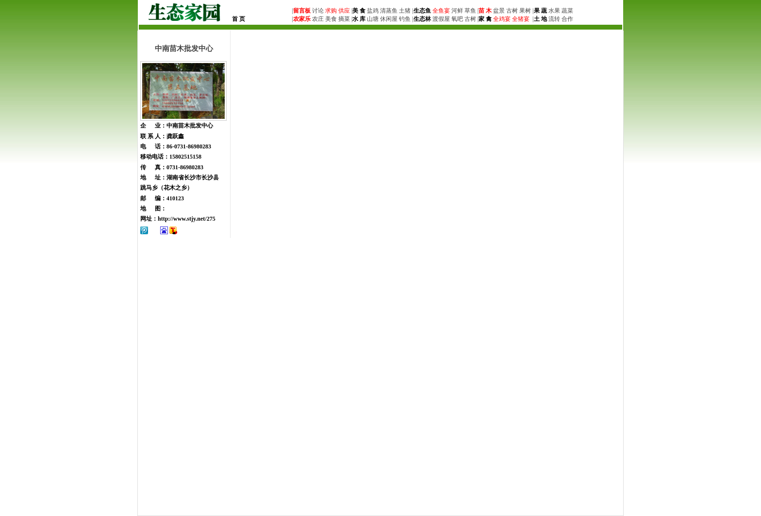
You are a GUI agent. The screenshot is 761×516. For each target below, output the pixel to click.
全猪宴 (520, 19)
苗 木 (485, 10)
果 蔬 (540, 10)
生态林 (422, 19)
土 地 (540, 19)
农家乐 (302, 19)
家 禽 (485, 19)
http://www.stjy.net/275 (186, 218)
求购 (330, 10)
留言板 (302, 10)
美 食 (358, 10)
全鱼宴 (441, 10)
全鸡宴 (502, 19)
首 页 (238, 19)
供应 (343, 10)
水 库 (358, 19)
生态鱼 (422, 10)
